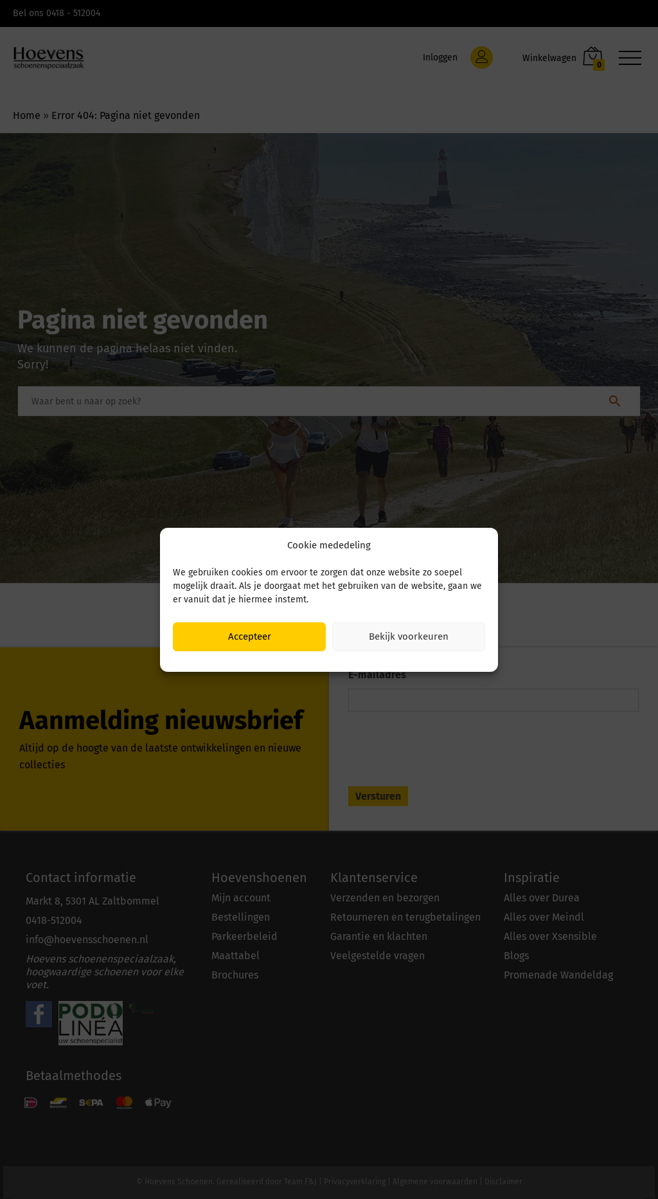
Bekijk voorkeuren (409, 636)
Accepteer (249, 636)
